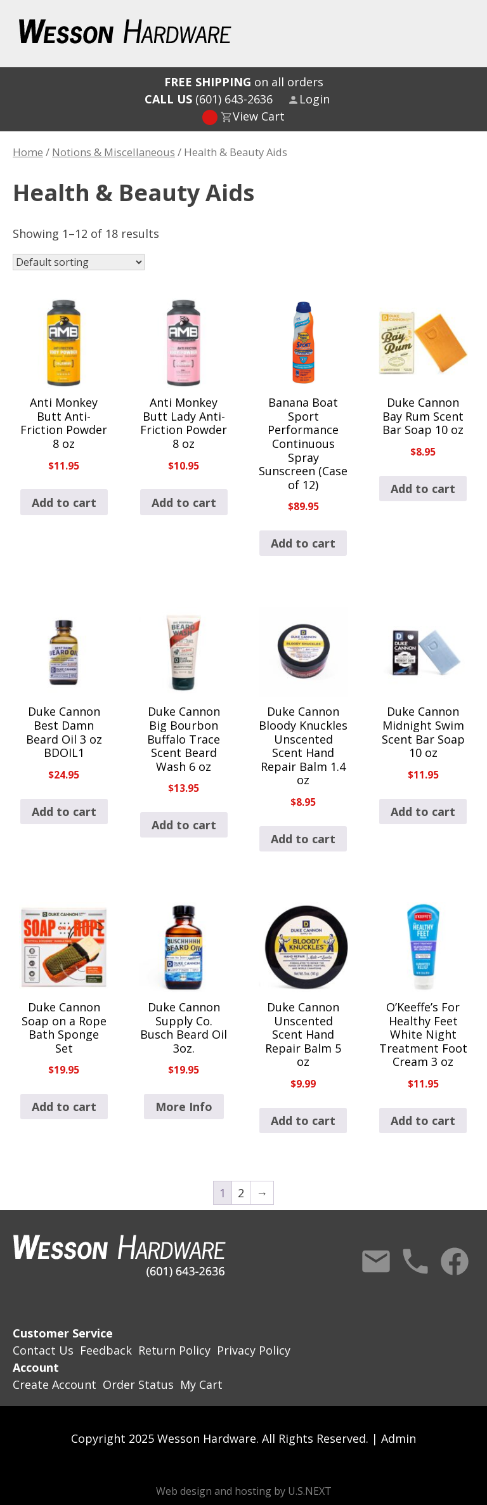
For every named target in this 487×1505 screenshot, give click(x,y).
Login (314, 99)
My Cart (201, 1384)
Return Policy (174, 1350)
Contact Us (376, 1261)
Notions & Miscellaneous (113, 152)
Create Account (54, 1384)
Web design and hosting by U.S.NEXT (244, 1491)
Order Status (138, 1384)
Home (28, 152)
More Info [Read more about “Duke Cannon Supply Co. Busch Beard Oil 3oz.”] (183, 1106)
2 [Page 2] (241, 1192)
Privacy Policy (253, 1350)
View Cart (259, 116)
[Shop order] (79, 262)
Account (36, 1367)
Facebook (454, 1261)
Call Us (415, 1261)
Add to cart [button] (64, 502)
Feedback (106, 1350)
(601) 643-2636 (209, 99)
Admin (398, 1438)
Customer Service (63, 1333)
